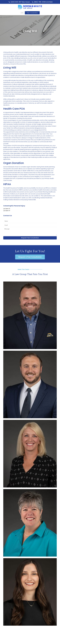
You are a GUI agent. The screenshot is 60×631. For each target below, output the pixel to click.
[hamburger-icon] (22, 13)
